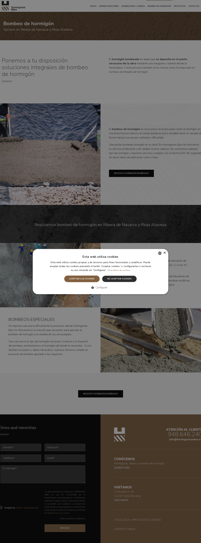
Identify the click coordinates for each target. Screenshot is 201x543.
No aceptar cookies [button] (119, 279)
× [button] (164, 253)
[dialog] (100, 271)
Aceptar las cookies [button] (82, 279)
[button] (100, 287)
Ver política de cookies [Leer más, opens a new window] (118, 270)
